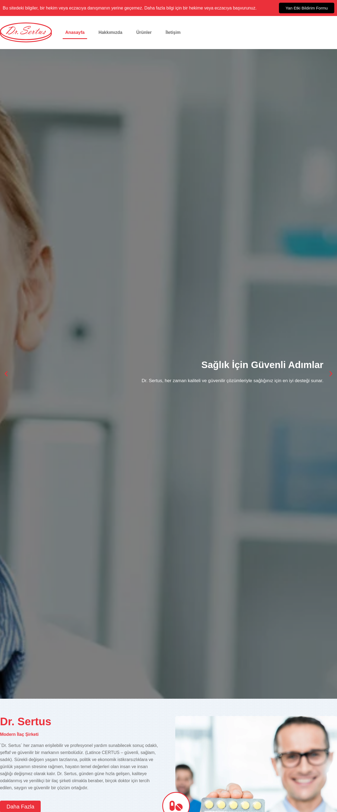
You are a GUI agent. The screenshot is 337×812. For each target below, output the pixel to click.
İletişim (173, 32)
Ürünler (144, 32)
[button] (6, 373)
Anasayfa (75, 32)
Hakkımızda (110, 32)
